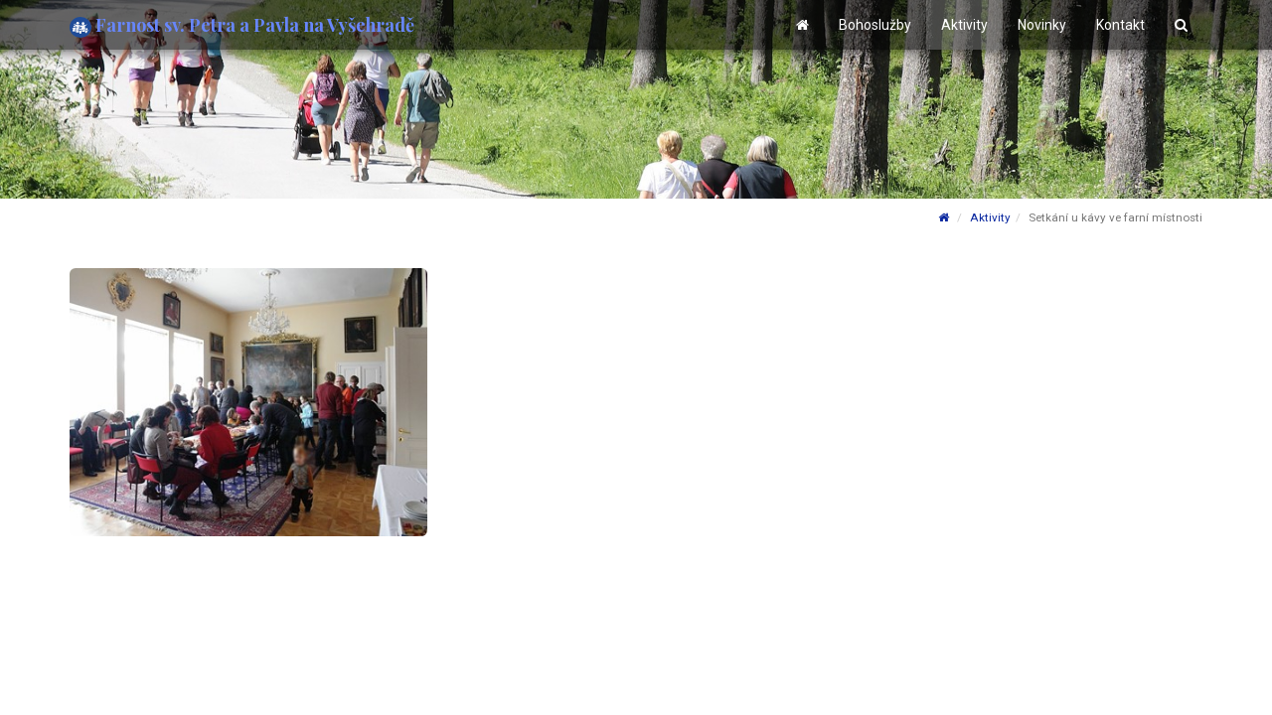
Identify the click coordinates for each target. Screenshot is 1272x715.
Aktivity (964, 25)
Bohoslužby (875, 25)
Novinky (1042, 25)
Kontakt (1120, 25)
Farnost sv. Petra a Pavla (242, 25)
